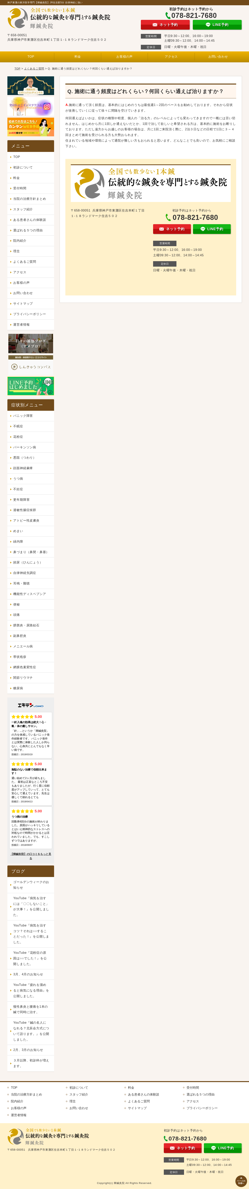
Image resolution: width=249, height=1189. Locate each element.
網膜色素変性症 (24, 667)
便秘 (16, 604)
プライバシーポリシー (29, 314)
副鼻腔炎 (19, 635)
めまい (18, 531)
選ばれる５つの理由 (28, 230)
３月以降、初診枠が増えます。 (31, 1063)
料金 (78, 56)
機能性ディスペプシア (29, 594)
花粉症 (18, 436)
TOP (30, 56)
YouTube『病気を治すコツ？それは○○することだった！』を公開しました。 (31, 934)
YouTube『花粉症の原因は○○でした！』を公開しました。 (30, 958)
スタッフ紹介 (23, 209)
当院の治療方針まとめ (29, 198)
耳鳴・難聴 (21, 583)
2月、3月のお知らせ (28, 1050)
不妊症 (18, 489)
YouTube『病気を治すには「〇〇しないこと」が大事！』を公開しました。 (31, 906)
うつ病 (18, 478)
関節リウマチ (23, 677)
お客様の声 (124, 56)
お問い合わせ (218, 56)
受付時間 (19, 188)
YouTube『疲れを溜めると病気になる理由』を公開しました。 (31, 990)
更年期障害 (21, 499)
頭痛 (16, 614)
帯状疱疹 (19, 656)
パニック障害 (23, 415)
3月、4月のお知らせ (28, 974)
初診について (23, 167)
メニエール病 (23, 646)
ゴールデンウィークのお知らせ (31, 884)
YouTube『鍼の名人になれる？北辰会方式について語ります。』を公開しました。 (31, 1031)
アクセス (171, 56)
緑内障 (18, 541)
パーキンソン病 (24, 447)
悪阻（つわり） (24, 457)
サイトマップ (23, 303)
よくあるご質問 (34, 68)
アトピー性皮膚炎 (26, 520)
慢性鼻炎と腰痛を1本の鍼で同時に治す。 (30, 1009)
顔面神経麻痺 (23, 468)
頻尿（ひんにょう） (28, 562)
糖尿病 (18, 688)
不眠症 (18, 426)
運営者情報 (21, 324)
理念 (16, 251)
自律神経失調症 (24, 573)
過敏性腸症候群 (24, 510)
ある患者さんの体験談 (29, 219)
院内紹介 (19, 240)
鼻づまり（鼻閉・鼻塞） (31, 552)
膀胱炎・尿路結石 (26, 625)
